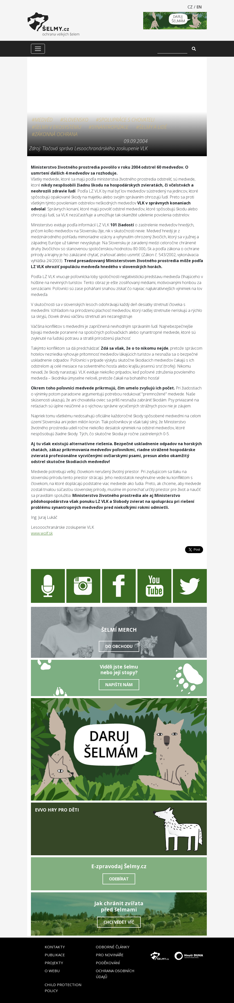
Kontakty (55, 946)
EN (199, 7)
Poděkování (108, 962)
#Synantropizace (108, 127)
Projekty (54, 962)
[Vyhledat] (172, 48)
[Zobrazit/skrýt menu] (38, 49)
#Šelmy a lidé (151, 127)
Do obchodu (119, 646)
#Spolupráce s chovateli (125, 119)
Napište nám (119, 684)
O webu (52, 970)
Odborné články (112, 946)
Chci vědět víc (119, 922)
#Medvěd (42, 119)
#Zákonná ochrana (55, 134)
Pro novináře (109, 954)
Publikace (55, 954)
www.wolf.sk (42, 533)
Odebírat (119, 879)
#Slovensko (74, 119)
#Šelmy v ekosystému (56, 127)
